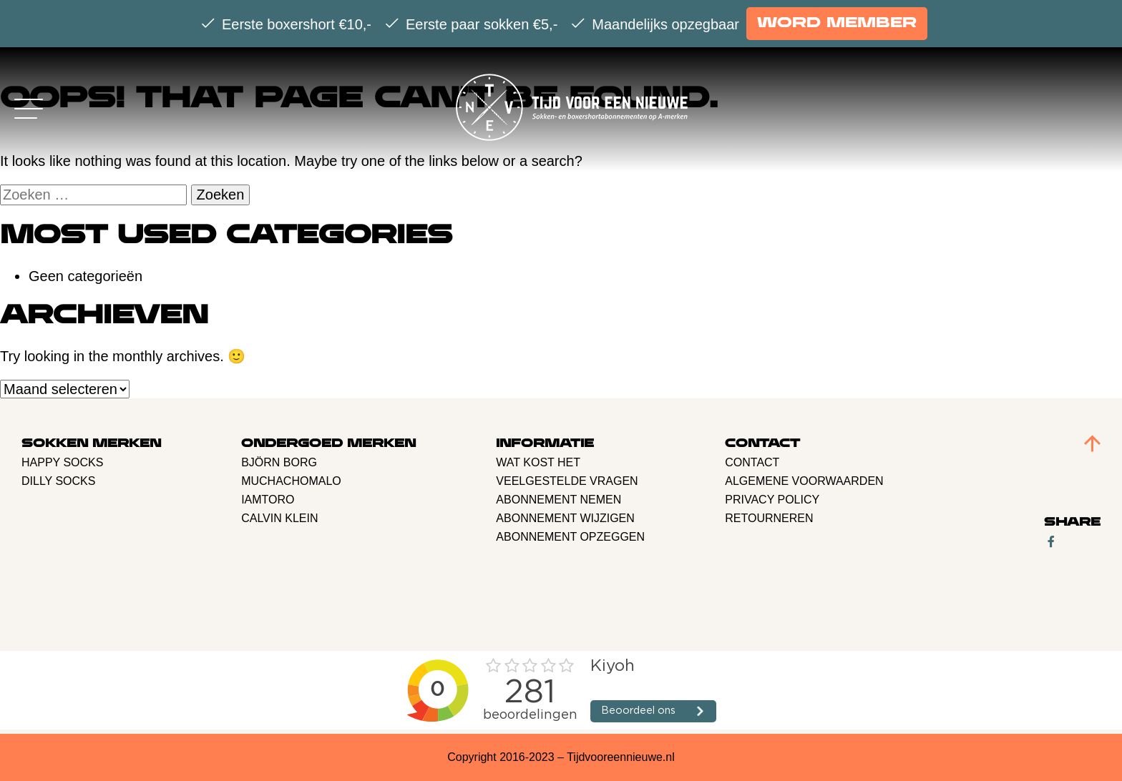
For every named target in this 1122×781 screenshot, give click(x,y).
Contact (752, 462)
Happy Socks (62, 462)
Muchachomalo (291, 481)
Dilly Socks (58, 481)
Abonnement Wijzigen (565, 518)
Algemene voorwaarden (804, 481)
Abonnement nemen (558, 499)
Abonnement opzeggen (570, 537)
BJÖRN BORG (279, 462)
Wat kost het (538, 462)
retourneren (769, 518)
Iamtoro (267, 499)
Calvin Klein (279, 518)
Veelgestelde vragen (567, 481)
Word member (837, 23)
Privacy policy (772, 499)
